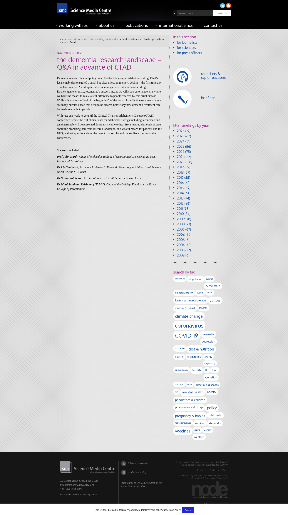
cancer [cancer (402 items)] (215, 300)
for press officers (189, 53)
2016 (180, 183)
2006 (181, 234)
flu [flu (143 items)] (206, 370)
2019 (180, 167)
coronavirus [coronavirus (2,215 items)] (189, 325)
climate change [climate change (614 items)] (189, 316)
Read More (174, 510)
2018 (180, 172)
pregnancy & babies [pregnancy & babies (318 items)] (190, 416)
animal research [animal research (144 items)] (184, 292)
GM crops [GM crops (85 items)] (179, 384)
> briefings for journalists (106, 39)
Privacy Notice (90, 494)
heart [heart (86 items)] (189, 384)
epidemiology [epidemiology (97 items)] (181, 369)
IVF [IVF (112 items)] (176, 391)
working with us (73, 25)
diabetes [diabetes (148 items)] (180, 348)
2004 (181, 245)
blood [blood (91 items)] (209, 292)
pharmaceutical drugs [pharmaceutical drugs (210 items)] (189, 407)
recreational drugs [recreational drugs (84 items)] (183, 423)
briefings (208, 97)
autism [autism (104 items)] (200, 292)
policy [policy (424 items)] (212, 407)
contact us (213, 25)
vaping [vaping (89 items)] (197, 430)
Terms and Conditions (70, 494)
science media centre (83, 39)
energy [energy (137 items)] (208, 356)
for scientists (186, 48)
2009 (181, 219)
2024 (181, 141)
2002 (181, 255)
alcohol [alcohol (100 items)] (209, 278)
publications (136, 25)
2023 (180, 146)
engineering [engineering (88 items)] (210, 363)
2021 (180, 157)
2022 (180, 152)
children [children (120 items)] (203, 307)
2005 (181, 240)
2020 (181, 162)
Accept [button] (188, 510)
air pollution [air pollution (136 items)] (195, 279)
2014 (180, 193)
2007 (181, 229)
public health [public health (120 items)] (215, 415)
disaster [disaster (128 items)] (179, 356)
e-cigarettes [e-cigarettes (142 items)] (194, 356)
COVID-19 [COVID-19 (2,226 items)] (186, 335)
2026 (181, 131)
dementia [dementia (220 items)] (208, 334)
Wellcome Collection (147, 483)
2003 (181, 250)
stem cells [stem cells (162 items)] (215, 423)
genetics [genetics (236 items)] (211, 377)
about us (107, 25)
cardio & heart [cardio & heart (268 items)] (185, 308)
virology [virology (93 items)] (208, 430)
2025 (181, 136)
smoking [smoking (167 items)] (200, 423)
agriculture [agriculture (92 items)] (180, 278)
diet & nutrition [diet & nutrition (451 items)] (201, 349)
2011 (180, 209)
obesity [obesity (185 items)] (211, 392)
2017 (180, 177)
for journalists (187, 42)
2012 (180, 203)
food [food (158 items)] (214, 370)
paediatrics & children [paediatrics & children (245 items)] (190, 400)
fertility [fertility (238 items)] (197, 370)
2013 (180, 198)
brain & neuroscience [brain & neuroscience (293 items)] (190, 300)
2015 (180, 188)
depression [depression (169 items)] (208, 341)
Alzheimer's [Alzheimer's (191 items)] (213, 286)
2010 (180, 214)
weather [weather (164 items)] (199, 437)
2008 (181, 224)
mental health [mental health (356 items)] (192, 392)
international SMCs (176, 25)
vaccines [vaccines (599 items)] (182, 430)
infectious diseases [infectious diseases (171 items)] (207, 384)
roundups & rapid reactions (213, 75)
